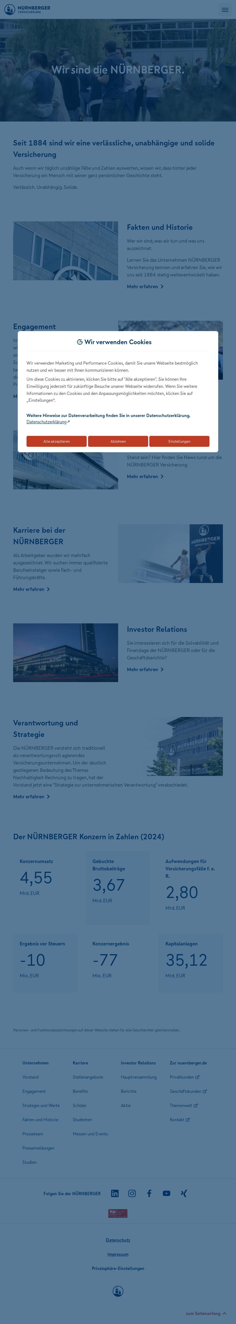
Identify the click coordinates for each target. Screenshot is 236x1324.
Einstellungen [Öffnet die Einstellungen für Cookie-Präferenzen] (179, 441)
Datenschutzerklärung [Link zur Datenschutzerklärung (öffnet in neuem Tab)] (46, 422)
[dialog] (118, 392)
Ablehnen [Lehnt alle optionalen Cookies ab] (118, 441)
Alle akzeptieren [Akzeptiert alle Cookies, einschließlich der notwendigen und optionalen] (56, 441)
